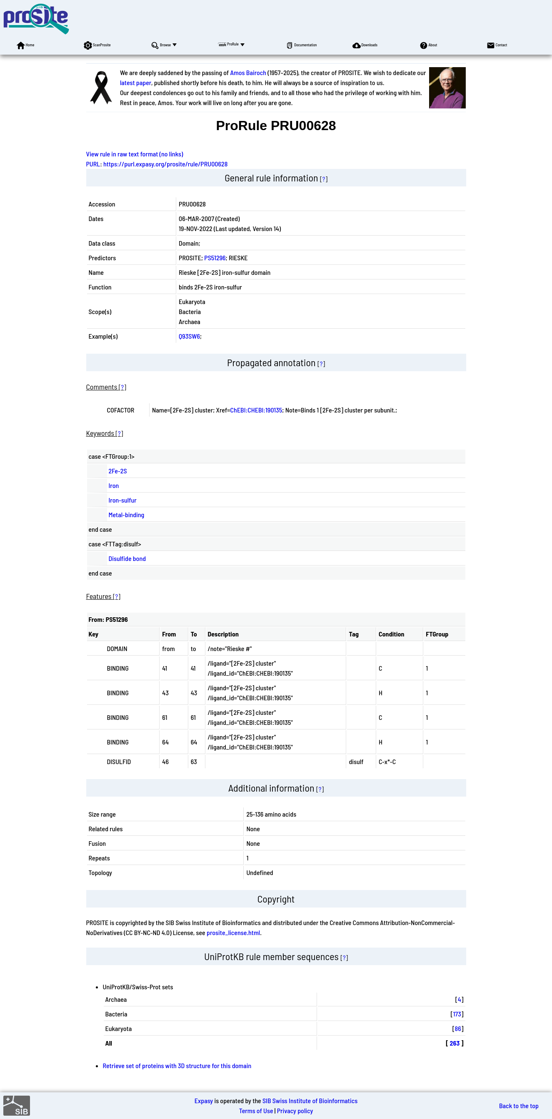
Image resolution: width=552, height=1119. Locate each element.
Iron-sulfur (123, 500)
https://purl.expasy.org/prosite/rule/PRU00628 (165, 164)
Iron (114, 485)
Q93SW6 (189, 336)
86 (458, 1028)
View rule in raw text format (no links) (134, 154)
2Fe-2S (118, 471)
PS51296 (214, 258)
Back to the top (519, 1105)
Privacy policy (295, 1110)
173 (457, 1014)
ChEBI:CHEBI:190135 (256, 410)
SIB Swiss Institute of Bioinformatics (309, 1100)
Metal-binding (127, 514)
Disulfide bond (127, 558)
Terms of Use (256, 1110)
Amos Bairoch (248, 72)
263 (455, 1043)
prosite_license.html (233, 932)
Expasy (204, 1100)
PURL (93, 164)
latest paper (135, 82)
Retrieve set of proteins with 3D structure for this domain (177, 1065)
